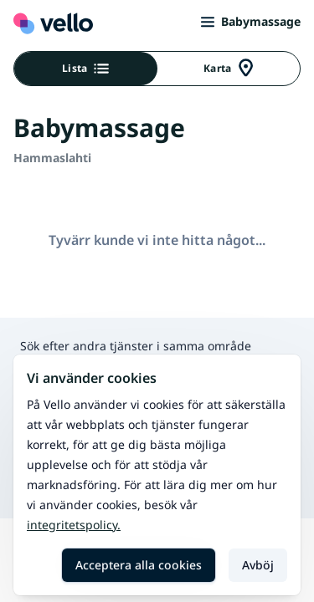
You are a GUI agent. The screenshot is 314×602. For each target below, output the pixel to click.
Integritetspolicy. (74, 525)
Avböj (258, 565)
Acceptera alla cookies (138, 565)
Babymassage (251, 21)
